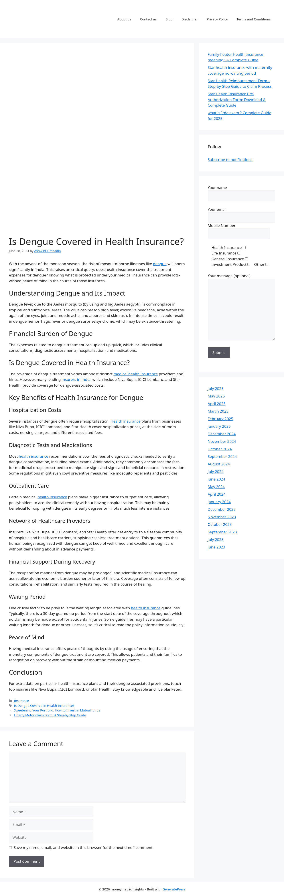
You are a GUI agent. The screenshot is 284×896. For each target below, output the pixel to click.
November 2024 (222, 441)
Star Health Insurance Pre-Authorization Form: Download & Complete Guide (237, 99)
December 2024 (222, 433)
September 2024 (222, 456)
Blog (169, 19)
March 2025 (218, 411)
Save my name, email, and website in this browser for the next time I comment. (84, 847)
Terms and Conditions (254, 19)
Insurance (21, 701)
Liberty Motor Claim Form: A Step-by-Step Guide (50, 715)
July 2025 (216, 388)
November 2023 (222, 516)
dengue (160, 263)
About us (124, 19)
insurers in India (76, 379)
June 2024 (216, 479)
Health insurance (125, 421)
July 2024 (216, 471)
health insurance (33, 456)
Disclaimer (189, 19)
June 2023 (216, 547)
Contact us (148, 19)
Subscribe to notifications (230, 159)
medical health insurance (136, 373)
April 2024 (216, 494)
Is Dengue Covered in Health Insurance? (44, 705)
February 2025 (220, 418)
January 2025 (219, 426)
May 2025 (216, 396)
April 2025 (216, 403)
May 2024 (216, 486)
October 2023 (220, 524)
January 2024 (219, 501)
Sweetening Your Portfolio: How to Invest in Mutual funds (57, 710)
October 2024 (220, 448)
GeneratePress (173, 889)
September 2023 (222, 531)
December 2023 (222, 509)
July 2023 (216, 539)
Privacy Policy (217, 19)
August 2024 (219, 464)
